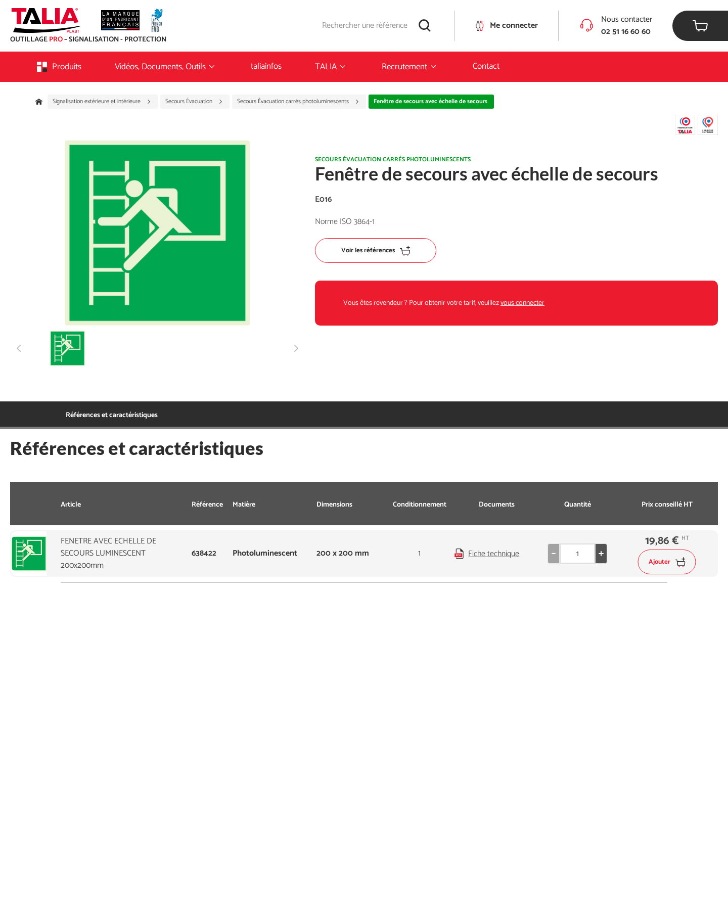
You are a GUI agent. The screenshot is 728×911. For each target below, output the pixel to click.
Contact (486, 66)
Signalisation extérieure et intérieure (102, 101)
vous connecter (522, 303)
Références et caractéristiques (112, 415)
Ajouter (667, 562)
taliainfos (266, 66)
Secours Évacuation (194, 101)
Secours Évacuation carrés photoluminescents (298, 101)
